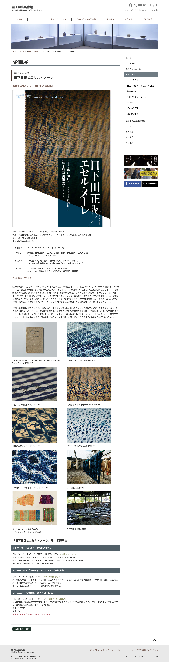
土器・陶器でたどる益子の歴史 (140, 85)
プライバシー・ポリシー (115, 650)
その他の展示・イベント (137, 96)
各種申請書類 (140, 10)
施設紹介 (110, 19)
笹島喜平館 (132, 91)
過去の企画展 (33, 51)
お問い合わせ (153, 650)
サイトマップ (130, 650)
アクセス (125, 10)
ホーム (13, 51)
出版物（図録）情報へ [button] (22, 629)
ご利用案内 (148, 19)
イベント (36, 19)
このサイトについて (96, 650)
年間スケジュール (58, 19)
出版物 (155, 10)
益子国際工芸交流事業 (86, 19)
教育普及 (128, 19)
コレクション (133, 113)
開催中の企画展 (133, 80)
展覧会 (19, 19)
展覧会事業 (22, 51)
